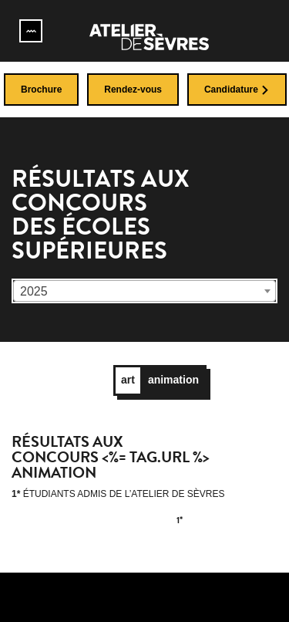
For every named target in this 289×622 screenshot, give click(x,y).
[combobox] (144, 291)
